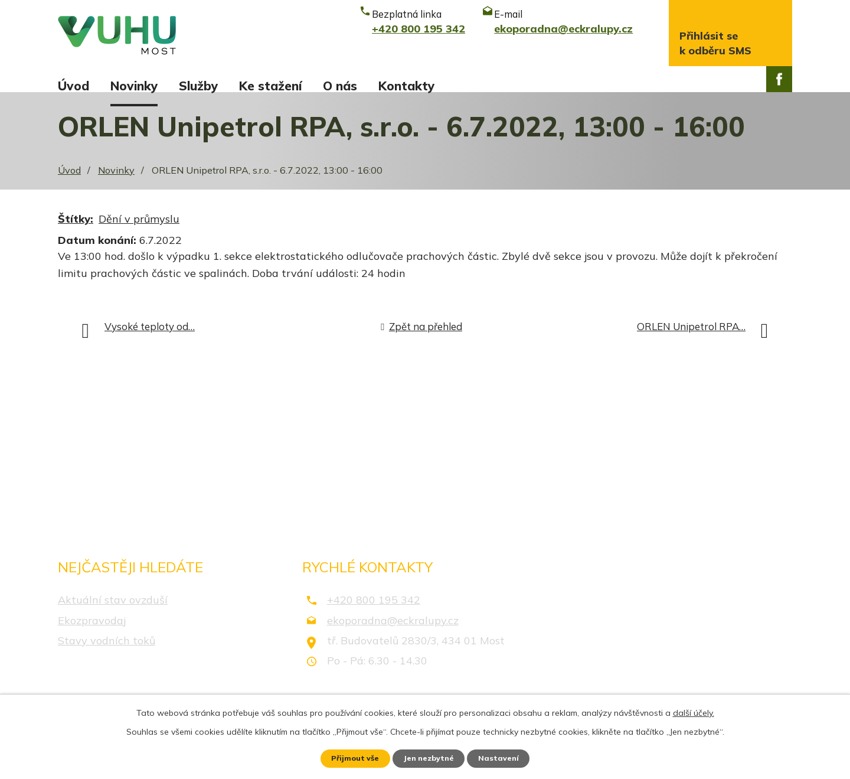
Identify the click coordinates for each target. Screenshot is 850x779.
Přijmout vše (348, 757)
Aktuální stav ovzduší (113, 613)
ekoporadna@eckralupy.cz (393, 633)
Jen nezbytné (430, 757)
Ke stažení (270, 85)
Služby (198, 85)
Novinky (134, 85)
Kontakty (406, 85)
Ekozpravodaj (92, 633)
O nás (340, 85)
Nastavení (507, 757)
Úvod (73, 85)
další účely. (693, 710)
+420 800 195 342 (373, 613)
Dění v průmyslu (139, 232)
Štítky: (75, 232)
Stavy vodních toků (106, 653)
